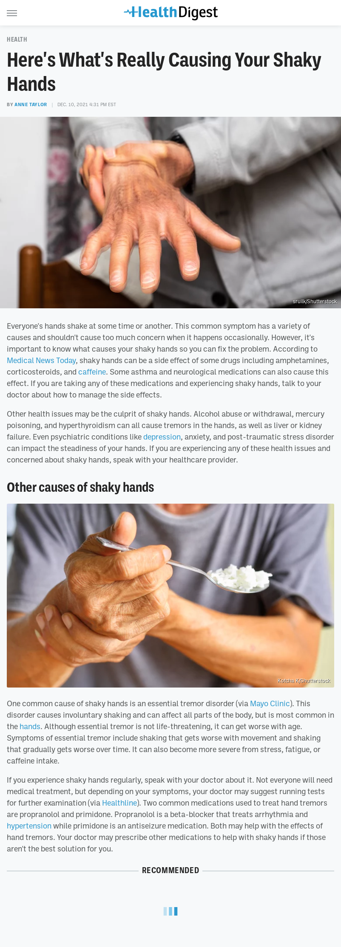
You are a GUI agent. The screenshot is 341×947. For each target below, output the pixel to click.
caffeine (92, 371)
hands (30, 726)
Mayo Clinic (270, 703)
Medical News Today (41, 360)
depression (162, 436)
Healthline (119, 802)
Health (17, 39)
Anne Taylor (30, 104)
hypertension (29, 825)
